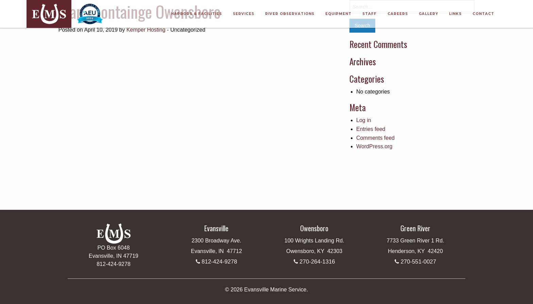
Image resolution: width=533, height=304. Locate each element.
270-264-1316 (317, 261)
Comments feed (375, 138)
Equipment (338, 14)
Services (243, 14)
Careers (398, 14)
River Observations (289, 14)
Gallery (428, 14)
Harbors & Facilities (196, 14)
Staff (369, 14)
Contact (483, 14)
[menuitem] (196, 14)
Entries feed (370, 129)
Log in (363, 120)
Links (455, 14)
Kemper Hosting (146, 30)
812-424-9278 (219, 261)
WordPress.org (374, 146)
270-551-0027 (418, 261)
